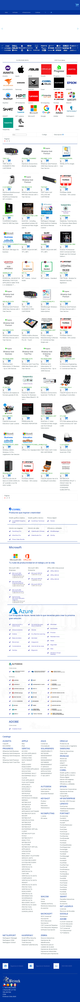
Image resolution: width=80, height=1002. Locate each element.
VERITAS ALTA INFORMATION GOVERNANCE (27, 896)
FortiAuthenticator (66, 825)
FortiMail (63, 854)
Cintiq (43, 899)
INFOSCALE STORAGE (30, 798)
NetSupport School (9, 942)
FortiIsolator (64, 852)
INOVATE (63, 761)
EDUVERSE (7, 746)
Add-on (43, 803)
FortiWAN (63, 889)
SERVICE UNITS (27, 858)
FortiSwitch (64, 880)
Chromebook (45, 746)
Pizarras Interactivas (67, 751)
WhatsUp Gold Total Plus (11, 762)
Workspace (63, 916)
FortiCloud (63, 832)
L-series (43, 816)
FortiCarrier (64, 806)
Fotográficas (64, 796)
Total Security (26, 942)
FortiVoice (63, 887)
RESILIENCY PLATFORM (30, 856)
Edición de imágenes (67, 779)
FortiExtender (64, 838)
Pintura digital (64, 777)
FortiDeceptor (64, 834)
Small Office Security (29, 938)
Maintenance (45, 808)
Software (15, 12)
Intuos (43, 901)
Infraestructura (26, 12)
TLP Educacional (65, 930)
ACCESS (25, 751)
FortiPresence (64, 869)
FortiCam (63, 827)
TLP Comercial (65, 928)
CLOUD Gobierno (66, 926)
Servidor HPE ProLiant (67, 801)
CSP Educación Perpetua (49, 927)
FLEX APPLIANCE (28, 780)
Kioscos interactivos (47, 938)
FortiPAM (63, 863)
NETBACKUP (26, 802)
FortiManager (64, 856)
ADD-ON (63, 767)
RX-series (44, 818)
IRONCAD (63, 759)
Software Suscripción (48, 930)
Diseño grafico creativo (68, 773)
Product (43, 801)
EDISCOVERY (26, 764)
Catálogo (37, 12)
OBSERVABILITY (46, 751)
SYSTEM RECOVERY (29, 860)
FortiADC (63, 818)
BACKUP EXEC (27, 756)
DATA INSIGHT (27, 760)
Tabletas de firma (47, 904)
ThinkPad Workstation (67, 808)
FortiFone (63, 840)
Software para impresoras (49, 953)
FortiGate (63, 843)
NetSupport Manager (10, 938)
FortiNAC (63, 858)
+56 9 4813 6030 (10, 987)
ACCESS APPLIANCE (29, 753)
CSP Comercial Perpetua (49, 925)
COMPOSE (64, 765)
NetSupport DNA (8, 940)
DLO (23, 762)
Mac (23, 744)
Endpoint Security (28, 940)
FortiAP (62, 823)
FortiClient (63, 829)
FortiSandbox (64, 874)
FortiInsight (64, 849)
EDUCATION (26, 771)
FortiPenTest (64, 865)
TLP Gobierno (64, 933)
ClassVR (5, 744)
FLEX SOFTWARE (28, 782)
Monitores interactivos (48, 906)
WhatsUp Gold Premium (11, 760)
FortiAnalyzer (64, 820)
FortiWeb (63, 892)
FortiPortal (63, 867)
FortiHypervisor (65, 847)
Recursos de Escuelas (67, 911)
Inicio (6, 12)
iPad (23, 746)
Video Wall (63, 753)
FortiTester (63, 883)
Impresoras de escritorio (49, 949)
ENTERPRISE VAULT (29, 773)
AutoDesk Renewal (47, 794)
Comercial (44, 744)
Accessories (64, 816)
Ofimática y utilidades (67, 784)
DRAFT (62, 763)
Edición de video (65, 782)
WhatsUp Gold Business (11, 751)
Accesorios (44, 908)
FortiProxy (63, 872)
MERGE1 (25, 800)
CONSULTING (27, 758)
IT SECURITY (45, 776)
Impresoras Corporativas (68, 789)
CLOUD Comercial (66, 922)
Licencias (63, 909)
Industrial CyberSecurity (30, 945)
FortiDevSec (64, 836)
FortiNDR (63, 860)
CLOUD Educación (66, 924)
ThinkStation (64, 811)
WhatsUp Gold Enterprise (11, 753)
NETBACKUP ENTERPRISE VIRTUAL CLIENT (30, 829)
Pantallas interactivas (67, 899)
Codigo (44, 134)
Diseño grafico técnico (67, 775)
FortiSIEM (63, 876)
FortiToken (63, 885)
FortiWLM (63, 894)
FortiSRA (63, 878)
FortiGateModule (65, 845)
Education (44, 805)
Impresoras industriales (48, 951)
